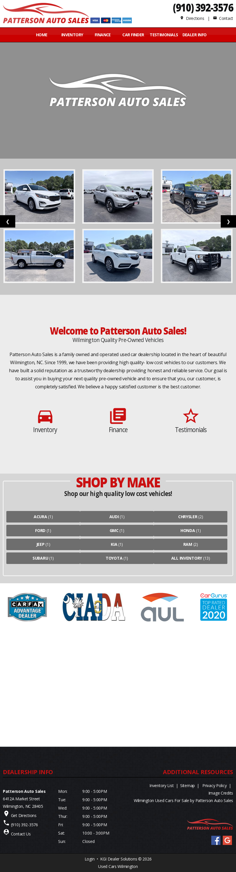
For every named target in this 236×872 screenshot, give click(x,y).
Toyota (114, 558)
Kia (114, 544)
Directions (192, 18)
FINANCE (103, 34)
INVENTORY (72, 34)
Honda (187, 530)
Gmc (114, 530)
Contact (223, 18)
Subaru (40, 558)
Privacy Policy (214, 785)
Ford (40, 530)
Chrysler (187, 516)
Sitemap (187, 785)
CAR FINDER (133, 34)
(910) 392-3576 (203, 7)
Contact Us (21, 834)
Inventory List (161, 785)
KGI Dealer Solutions (118, 859)
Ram (187, 544)
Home (41, 34)
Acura (40, 516)
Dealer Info (194, 34)
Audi (114, 516)
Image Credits (220, 793)
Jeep (40, 544)
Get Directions (24, 815)
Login (90, 859)
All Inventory (186, 558)
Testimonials (164, 34)
